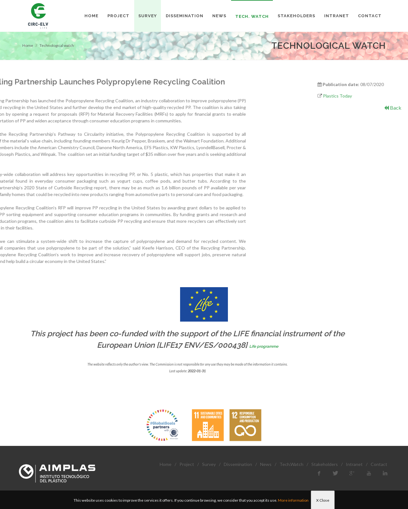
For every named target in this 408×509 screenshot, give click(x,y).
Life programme (263, 346)
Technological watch (57, 45)
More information (293, 500)
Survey (209, 464)
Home (27, 45)
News (266, 464)
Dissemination (238, 464)
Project (186, 464)
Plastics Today (373, 95)
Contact (379, 464)
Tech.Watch (291, 464)
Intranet (354, 464)
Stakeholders (324, 464)
